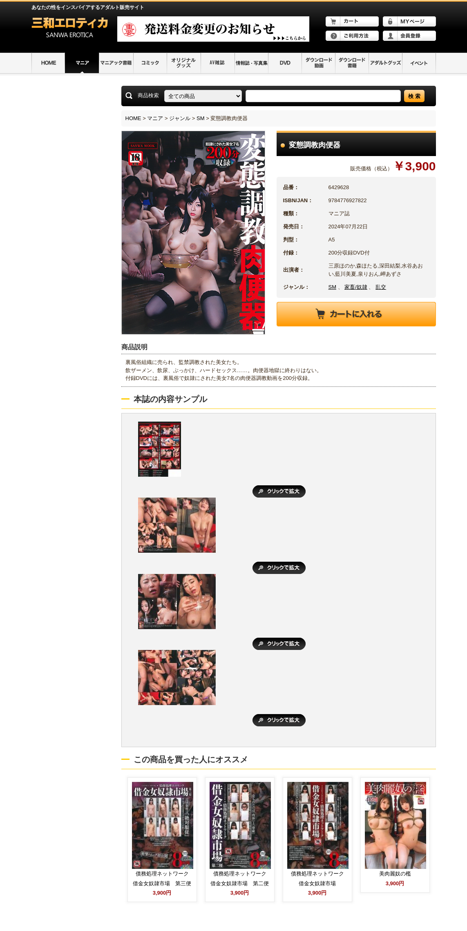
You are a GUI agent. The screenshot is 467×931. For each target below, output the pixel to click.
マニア (155, 118)
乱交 (380, 287)
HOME (133, 118)
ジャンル (179, 118)
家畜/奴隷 (355, 287)
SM (201, 118)
